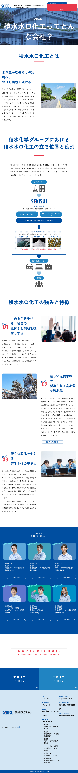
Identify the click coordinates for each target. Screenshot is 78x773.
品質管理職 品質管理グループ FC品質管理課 (51, 760)
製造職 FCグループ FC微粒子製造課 (51, 741)
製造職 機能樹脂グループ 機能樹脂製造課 (51, 734)
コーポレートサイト (9, 727)
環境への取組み (52, 442)
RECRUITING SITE (38, 4)
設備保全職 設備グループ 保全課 (50, 754)
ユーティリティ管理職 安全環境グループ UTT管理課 (51, 748)
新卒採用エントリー (57, 4)
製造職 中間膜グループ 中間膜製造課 (51, 727)
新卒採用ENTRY (19, 679)
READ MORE (16, 577)
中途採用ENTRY (58, 679)
